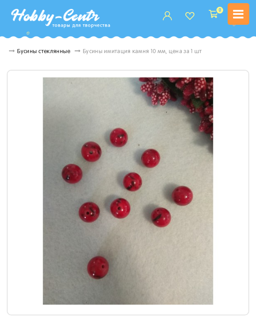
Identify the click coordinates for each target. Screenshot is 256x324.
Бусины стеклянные (50, 51)
